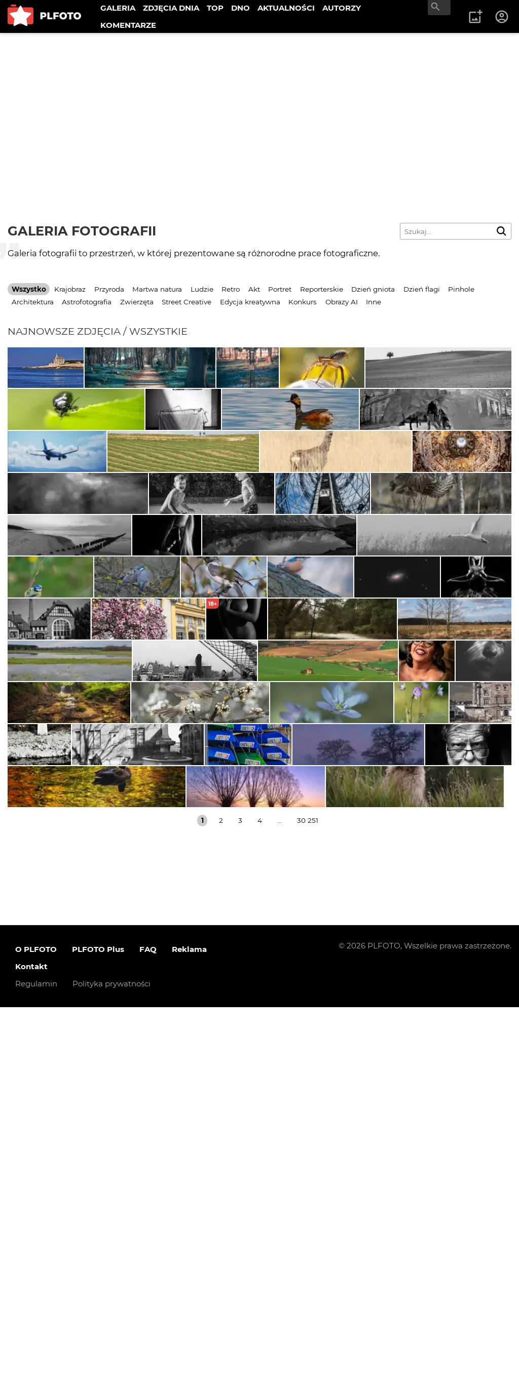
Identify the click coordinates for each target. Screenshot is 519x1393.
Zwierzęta (137, 302)
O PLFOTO (36, 1335)
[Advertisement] (259, 109)
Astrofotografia (87, 302)
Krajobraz (70, 289)
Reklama (189, 1335)
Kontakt (31, 1352)
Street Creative (186, 302)
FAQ (148, 1335)
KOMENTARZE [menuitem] (128, 25)
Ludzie (202, 289)
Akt (254, 289)
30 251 (307, 1206)
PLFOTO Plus (98, 1335)
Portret (279, 289)
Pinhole (461, 289)
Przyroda (109, 289)
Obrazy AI (341, 302)
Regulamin (36, 1369)
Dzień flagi (421, 289)
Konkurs (302, 302)
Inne (373, 302)
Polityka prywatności (111, 1369)
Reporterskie (321, 289)
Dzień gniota (373, 289)
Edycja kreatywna (250, 302)
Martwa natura (157, 289)
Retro (230, 289)
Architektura (33, 302)
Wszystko (29, 289)
